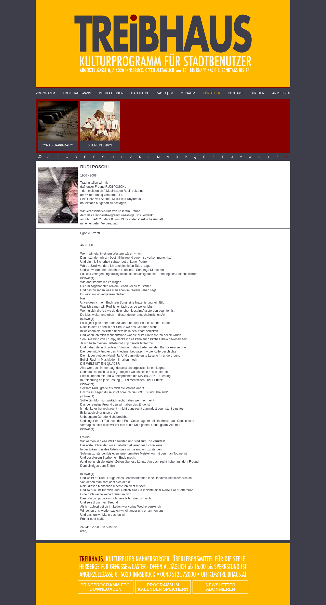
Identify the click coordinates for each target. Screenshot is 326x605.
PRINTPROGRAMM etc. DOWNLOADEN (105, 587)
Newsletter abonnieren (220, 587)
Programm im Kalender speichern (163, 587)
